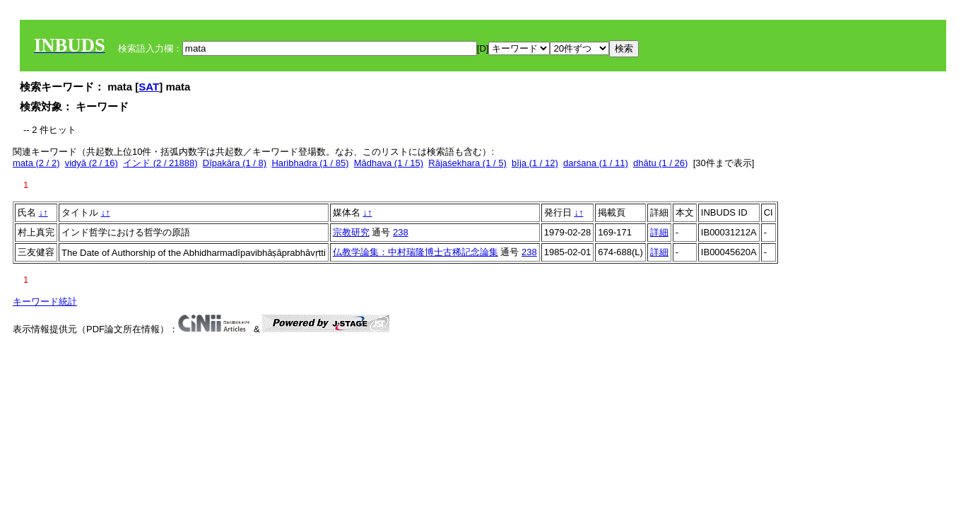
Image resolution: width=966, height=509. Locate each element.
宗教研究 (351, 232)
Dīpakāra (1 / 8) (234, 163)
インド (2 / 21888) (160, 163)
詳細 (659, 232)
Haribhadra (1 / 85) (309, 163)
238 (400, 232)
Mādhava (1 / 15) (388, 163)
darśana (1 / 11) (595, 163)
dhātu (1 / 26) (660, 163)
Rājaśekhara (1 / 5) (467, 163)
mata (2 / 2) (36, 163)
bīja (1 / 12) (535, 163)
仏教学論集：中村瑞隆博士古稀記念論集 (415, 252)
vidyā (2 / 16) (91, 163)
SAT (149, 87)
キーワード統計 (45, 301)
